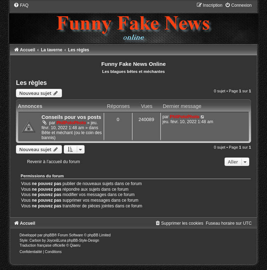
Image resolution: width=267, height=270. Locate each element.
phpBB (49, 235)
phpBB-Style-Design (83, 240)
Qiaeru (75, 245)
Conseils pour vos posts (71, 117)
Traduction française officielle (42, 245)
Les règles (31, 82)
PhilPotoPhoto (71, 122)
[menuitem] (20, 5)
